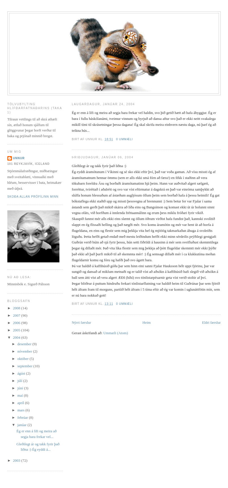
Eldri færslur (211, 322)
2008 (17, 308)
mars (21, 410)
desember (24, 344)
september (25, 366)
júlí (20, 381)
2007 (17, 315)
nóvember (25, 351)
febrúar (23, 417)
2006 (17, 323)
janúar (22, 425)
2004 (17, 337)
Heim (147, 322)
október (23, 359)
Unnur (19, 158)
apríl (21, 403)
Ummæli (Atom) (115, 333)
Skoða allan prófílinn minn (33, 196)
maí (20, 395)
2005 (17, 330)
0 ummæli (124, 139)
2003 (17, 460)
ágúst (21, 373)
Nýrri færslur (81, 322)
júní (20, 388)
